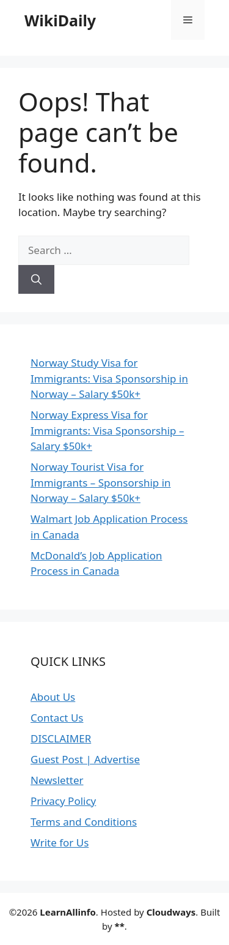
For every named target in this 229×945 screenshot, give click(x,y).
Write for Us (60, 842)
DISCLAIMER (61, 738)
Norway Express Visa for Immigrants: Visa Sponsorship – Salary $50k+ (107, 430)
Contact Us (57, 718)
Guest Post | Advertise (85, 759)
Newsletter (57, 780)
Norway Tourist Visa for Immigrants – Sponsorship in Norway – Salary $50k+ (101, 482)
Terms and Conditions (84, 822)
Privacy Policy (63, 801)
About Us (53, 697)
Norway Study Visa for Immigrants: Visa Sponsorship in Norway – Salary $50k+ (109, 378)
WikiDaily (60, 20)
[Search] (36, 279)
